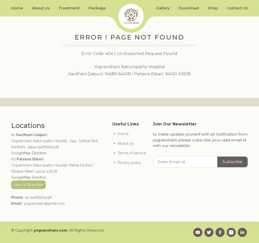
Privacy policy (129, 162)
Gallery (163, 8)
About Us (41, 8)
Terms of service (131, 153)
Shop (213, 8)
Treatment (69, 8)
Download (189, 8)
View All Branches (28, 185)
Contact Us (237, 8)
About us (125, 143)
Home (17, 8)
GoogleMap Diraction (28, 153)
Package (97, 8)
